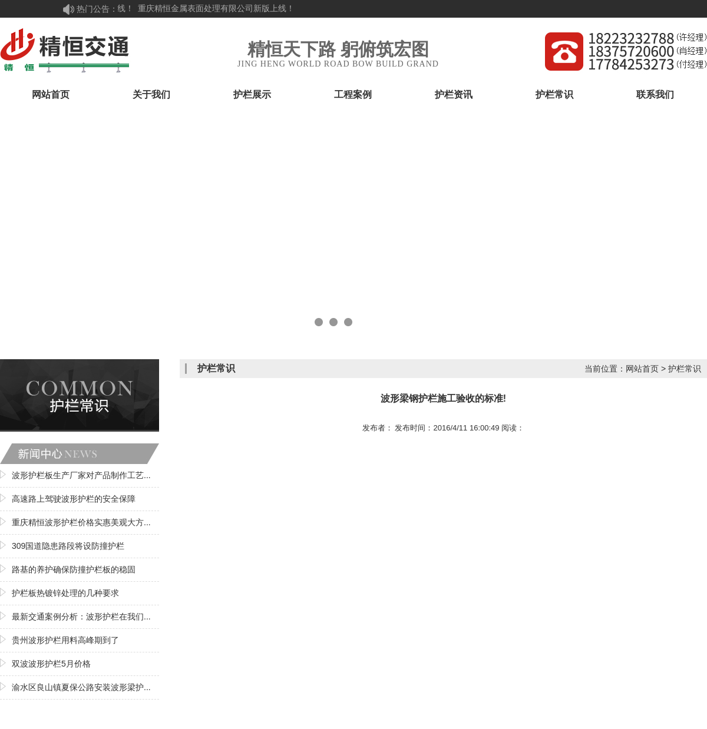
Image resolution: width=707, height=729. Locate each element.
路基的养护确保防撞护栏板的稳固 (74, 569)
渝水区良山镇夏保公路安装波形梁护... (81, 687)
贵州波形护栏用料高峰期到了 (65, 640)
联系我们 (655, 95)
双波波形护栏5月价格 (51, 663)
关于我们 (151, 95)
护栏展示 (252, 95)
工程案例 (353, 95)
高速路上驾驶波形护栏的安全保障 (74, 498)
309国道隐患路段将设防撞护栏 (68, 546)
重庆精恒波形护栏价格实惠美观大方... (81, 522)
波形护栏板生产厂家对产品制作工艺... (81, 475)
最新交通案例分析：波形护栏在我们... (81, 616)
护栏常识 (554, 95)
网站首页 (51, 95)
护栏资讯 (454, 95)
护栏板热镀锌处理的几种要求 (65, 593)
